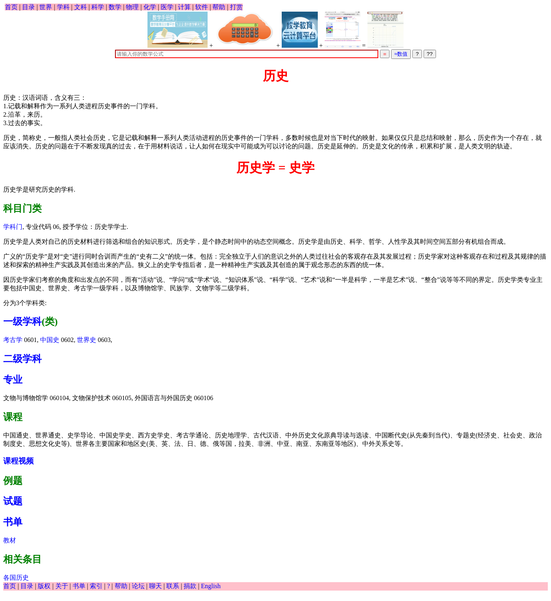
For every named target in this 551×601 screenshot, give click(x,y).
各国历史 (16, 577)
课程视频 (18, 461)
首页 (11, 7)
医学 (167, 7)
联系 (172, 586)
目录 (28, 7)
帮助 (218, 7)
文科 (80, 7)
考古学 (12, 339)
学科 (63, 7)
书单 (12, 522)
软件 (201, 7)
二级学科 (22, 359)
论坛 (138, 586)
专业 (12, 379)
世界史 (86, 339)
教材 (9, 540)
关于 (61, 586)
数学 (115, 7)
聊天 (155, 586)
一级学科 (22, 321)
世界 (45, 7)
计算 (184, 7)
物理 (132, 7)
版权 (44, 586)
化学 (149, 7)
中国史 (49, 339)
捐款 (190, 586)
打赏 (236, 7)
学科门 (12, 226)
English (211, 586)
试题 (12, 501)
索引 (96, 586)
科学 (97, 7)
